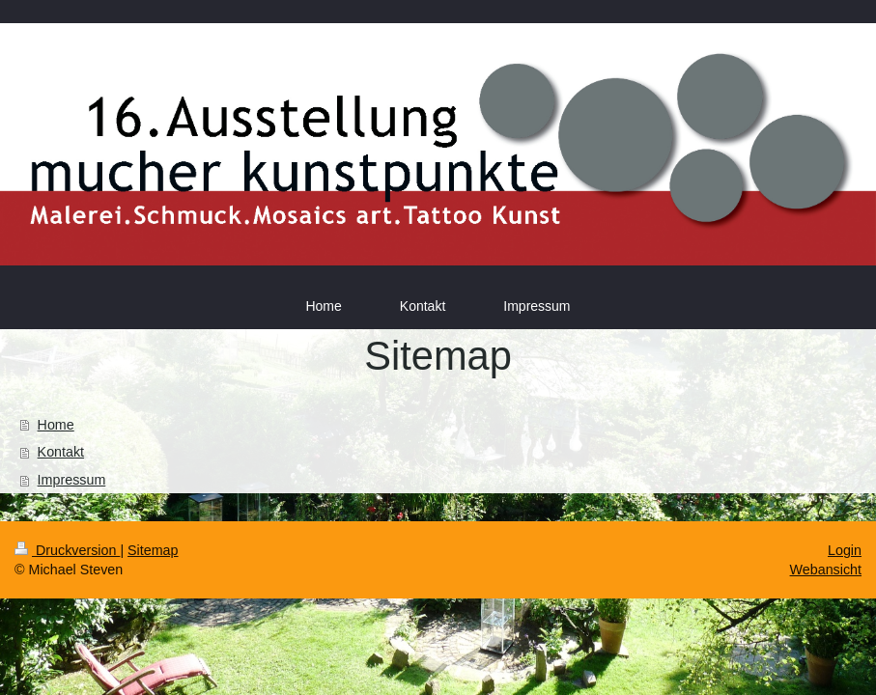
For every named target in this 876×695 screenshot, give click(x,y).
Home (56, 424)
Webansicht (826, 569)
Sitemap (152, 550)
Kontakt (61, 451)
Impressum (72, 479)
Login (845, 550)
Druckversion (67, 550)
